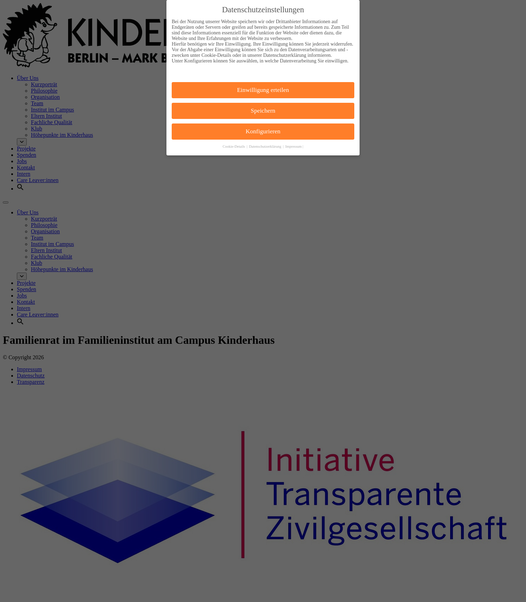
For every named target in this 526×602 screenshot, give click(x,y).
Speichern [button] (263, 105)
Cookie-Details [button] (234, 142)
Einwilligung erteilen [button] (263, 85)
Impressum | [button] (294, 142)
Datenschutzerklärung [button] (265, 142)
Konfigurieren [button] (262, 126)
